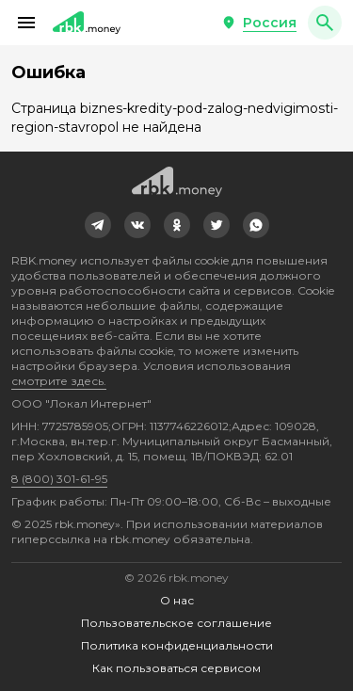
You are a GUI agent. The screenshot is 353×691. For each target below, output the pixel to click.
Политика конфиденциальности (177, 645)
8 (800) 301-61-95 (59, 479)
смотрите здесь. (58, 381)
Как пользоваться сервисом (176, 668)
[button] (26, 23)
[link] (98, 225)
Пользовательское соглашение (176, 623)
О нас (177, 600)
